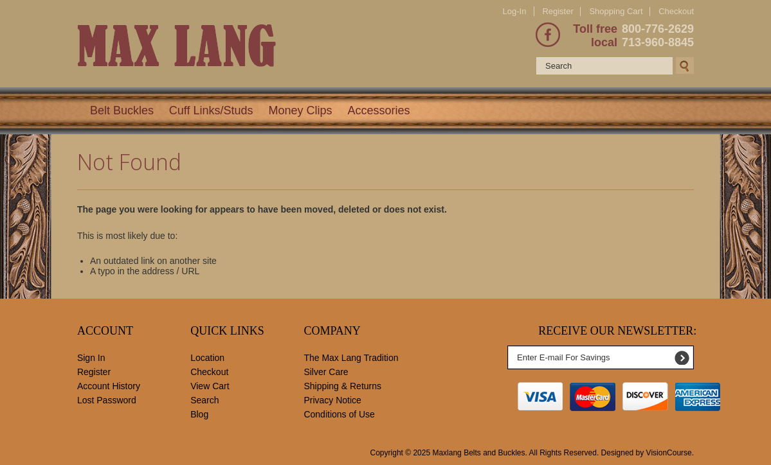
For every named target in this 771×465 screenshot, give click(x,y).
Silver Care (326, 372)
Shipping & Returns (342, 386)
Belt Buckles (122, 110)
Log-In (515, 11)
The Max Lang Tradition (351, 358)
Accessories (378, 110)
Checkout (676, 11)
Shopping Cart (615, 11)
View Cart (209, 386)
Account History (108, 386)
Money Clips (300, 110)
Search (204, 400)
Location (207, 358)
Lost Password (106, 400)
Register (557, 11)
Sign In (91, 358)
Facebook (548, 34)
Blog (199, 414)
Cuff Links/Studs (211, 110)
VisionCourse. (670, 452)
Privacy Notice (332, 400)
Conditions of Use (339, 414)
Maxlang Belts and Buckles (478, 452)
